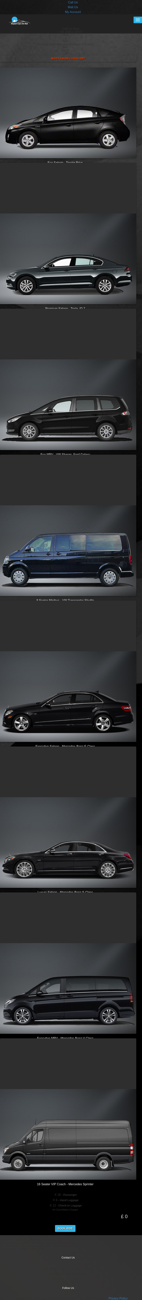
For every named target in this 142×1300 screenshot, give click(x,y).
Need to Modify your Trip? (68, 58)
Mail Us (73, 7)
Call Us (73, 2)
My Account (73, 12)
